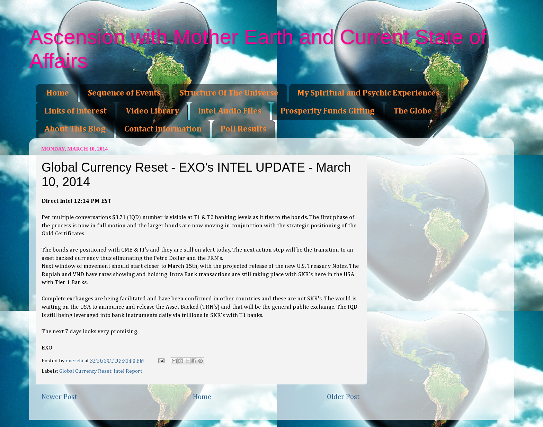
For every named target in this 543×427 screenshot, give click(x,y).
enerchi (75, 360)
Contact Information (163, 129)
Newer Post (59, 397)
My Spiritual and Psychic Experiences (368, 93)
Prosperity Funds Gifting (327, 111)
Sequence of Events (124, 93)
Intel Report (128, 371)
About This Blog (74, 129)
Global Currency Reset (85, 371)
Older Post (343, 397)
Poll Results (243, 129)
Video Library (152, 111)
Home (57, 93)
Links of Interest (75, 111)
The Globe (412, 111)
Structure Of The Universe (229, 93)
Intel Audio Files (229, 111)
